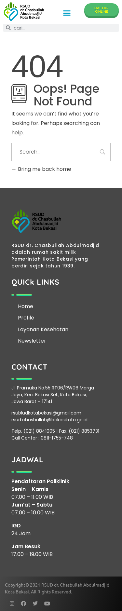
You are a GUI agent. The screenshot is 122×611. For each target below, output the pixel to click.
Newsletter (32, 341)
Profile (26, 317)
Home (25, 306)
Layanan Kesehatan (43, 329)
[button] (67, 13)
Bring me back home (41, 169)
